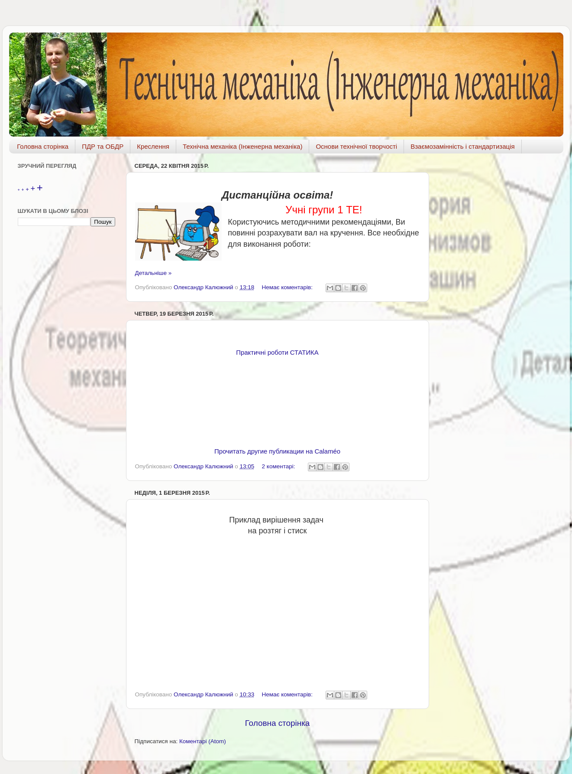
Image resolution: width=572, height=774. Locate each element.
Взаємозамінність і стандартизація (462, 146)
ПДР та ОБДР (102, 146)
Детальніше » (153, 273)
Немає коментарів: (288, 287)
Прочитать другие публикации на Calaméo (277, 451)
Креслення (153, 146)
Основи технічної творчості (356, 146)
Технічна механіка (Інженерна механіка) (243, 146)
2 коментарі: (279, 466)
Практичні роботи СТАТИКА (277, 352)
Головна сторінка (42, 146)
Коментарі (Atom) (202, 741)
